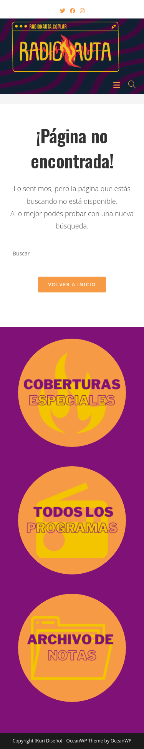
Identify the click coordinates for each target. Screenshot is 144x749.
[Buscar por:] (129, 84)
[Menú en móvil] (117, 84)
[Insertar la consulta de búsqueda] (72, 253)
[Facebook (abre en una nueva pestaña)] (73, 10)
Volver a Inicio (72, 284)
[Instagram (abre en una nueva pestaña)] (82, 10)
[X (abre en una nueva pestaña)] (63, 10)
